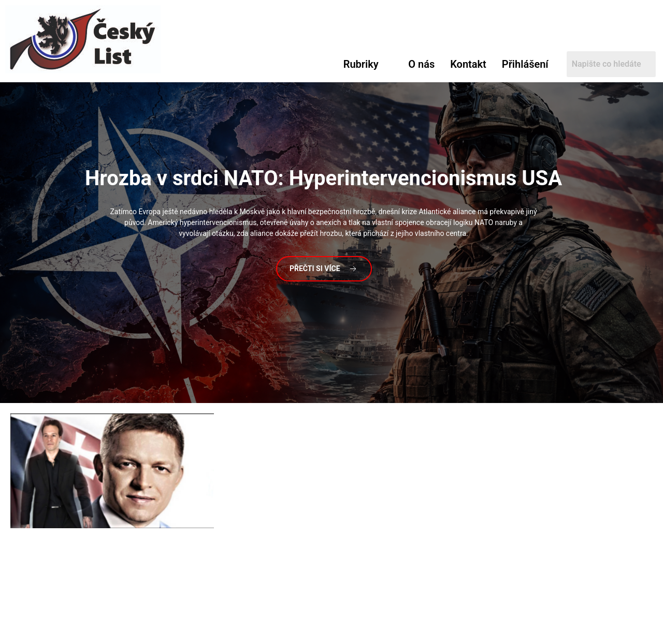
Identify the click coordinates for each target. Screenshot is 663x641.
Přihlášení (525, 64)
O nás (421, 64)
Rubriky (361, 64)
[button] (368, 64)
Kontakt (468, 64)
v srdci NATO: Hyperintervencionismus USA (323, 178)
